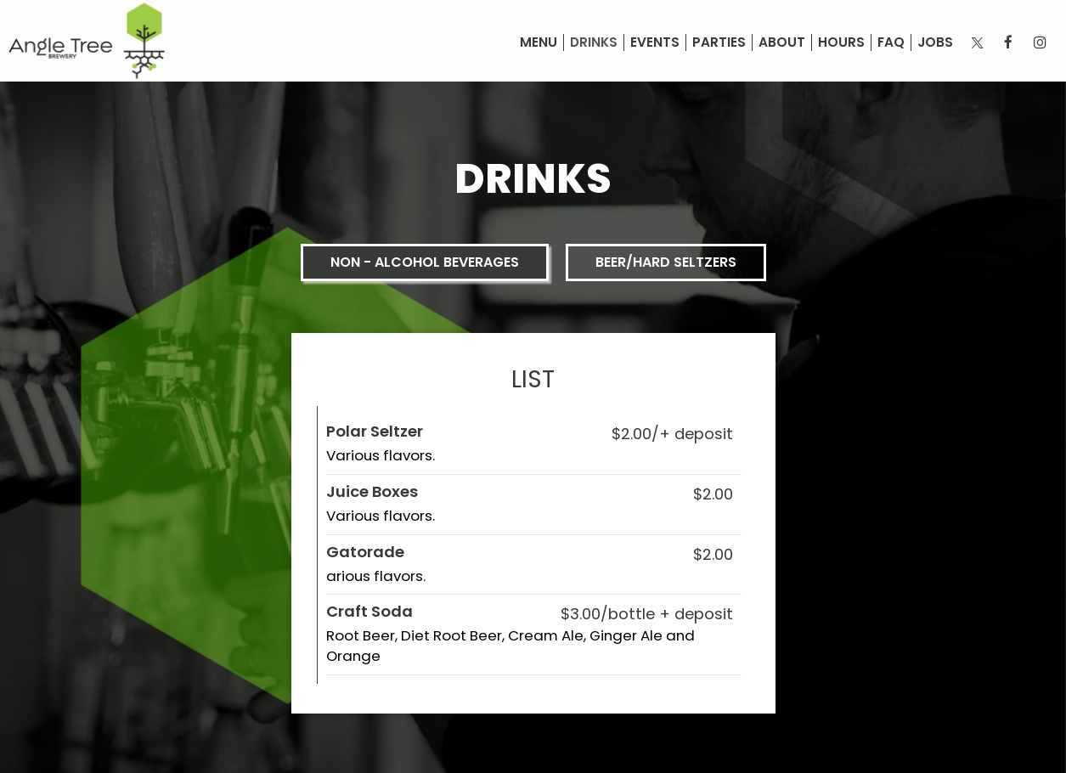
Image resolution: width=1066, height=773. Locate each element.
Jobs (935, 42)
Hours (841, 42)
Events (655, 42)
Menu (538, 42)
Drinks (594, 42)
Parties (719, 42)
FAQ (891, 42)
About (782, 42)
